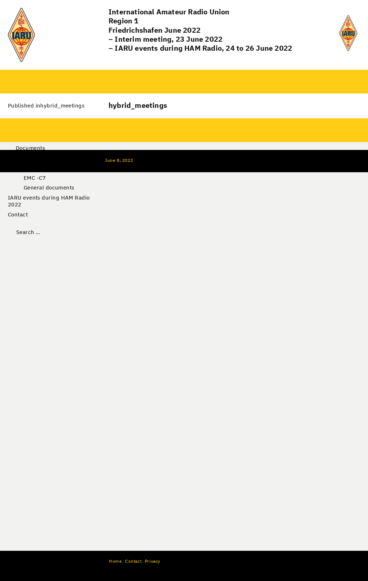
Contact (18, 215)
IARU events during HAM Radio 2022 (49, 201)
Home (115, 561)
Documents (30, 148)
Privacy (152, 561)
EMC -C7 (35, 178)
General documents (49, 188)
